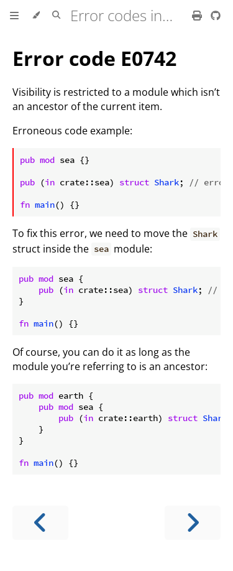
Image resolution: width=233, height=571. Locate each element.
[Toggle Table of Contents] (14, 15)
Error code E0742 (94, 58)
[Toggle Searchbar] (56, 15)
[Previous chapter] (40, 523)
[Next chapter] (193, 523)
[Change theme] (35, 15)
